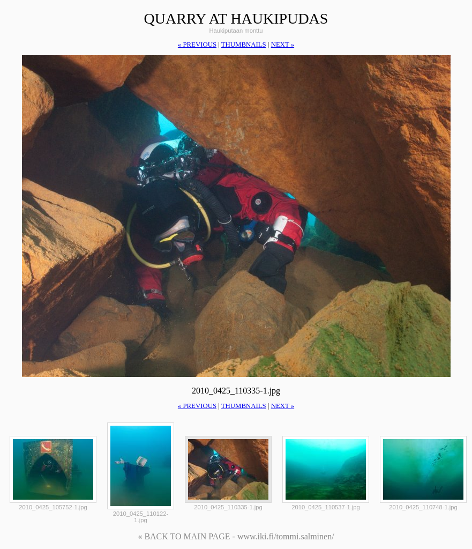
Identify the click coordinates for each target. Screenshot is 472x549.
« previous (197, 44)
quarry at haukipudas (236, 18)
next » (282, 44)
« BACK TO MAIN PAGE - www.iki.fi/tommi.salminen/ (236, 536)
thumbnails (243, 44)
